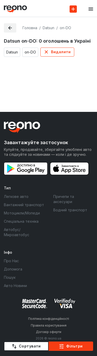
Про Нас (11, 261)
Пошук (10, 277)
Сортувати (30, 346)
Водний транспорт (70, 210)
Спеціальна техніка (21, 221)
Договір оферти (48, 332)
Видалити (61, 52)
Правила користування (48, 325)
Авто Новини (15, 285)
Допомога (13, 269)
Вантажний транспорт (24, 205)
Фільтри (74, 346)
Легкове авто (16, 196)
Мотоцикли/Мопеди (22, 213)
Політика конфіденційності (48, 319)
